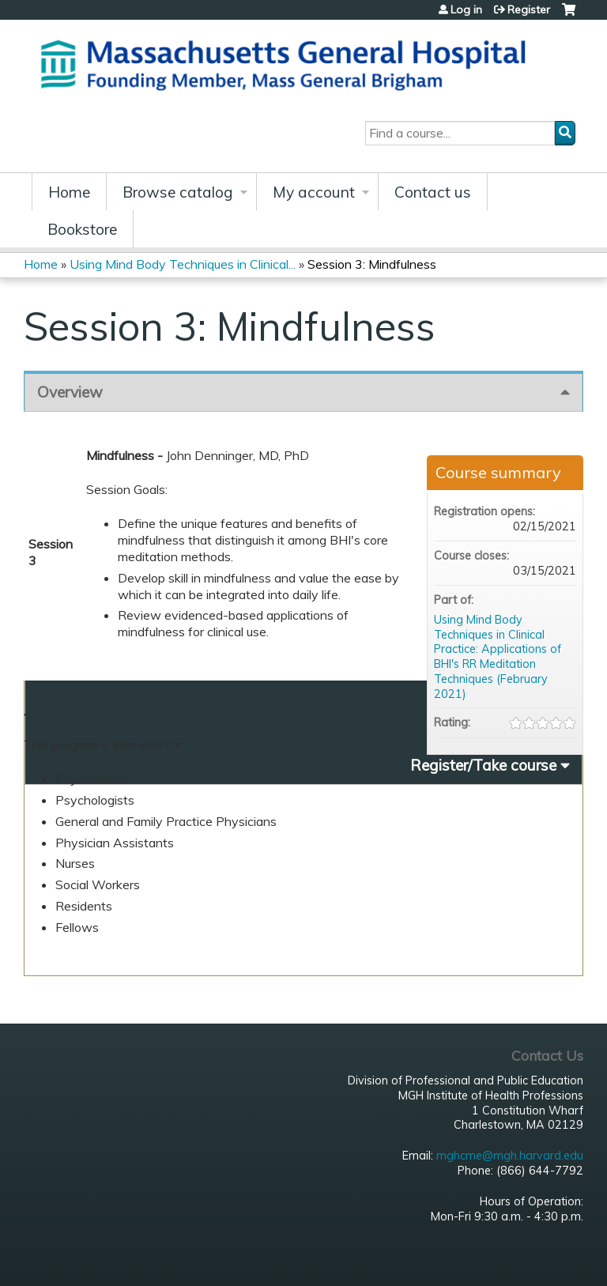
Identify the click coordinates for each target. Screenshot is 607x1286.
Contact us (432, 192)
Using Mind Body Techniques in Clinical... (183, 264)
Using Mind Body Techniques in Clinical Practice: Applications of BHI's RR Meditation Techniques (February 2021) (497, 657)
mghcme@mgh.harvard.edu (509, 1155)
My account (314, 192)
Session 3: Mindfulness (371, 264)
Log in (466, 9)
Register (528, 9)
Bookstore (82, 229)
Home (69, 192)
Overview (70, 392)
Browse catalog (178, 192)
